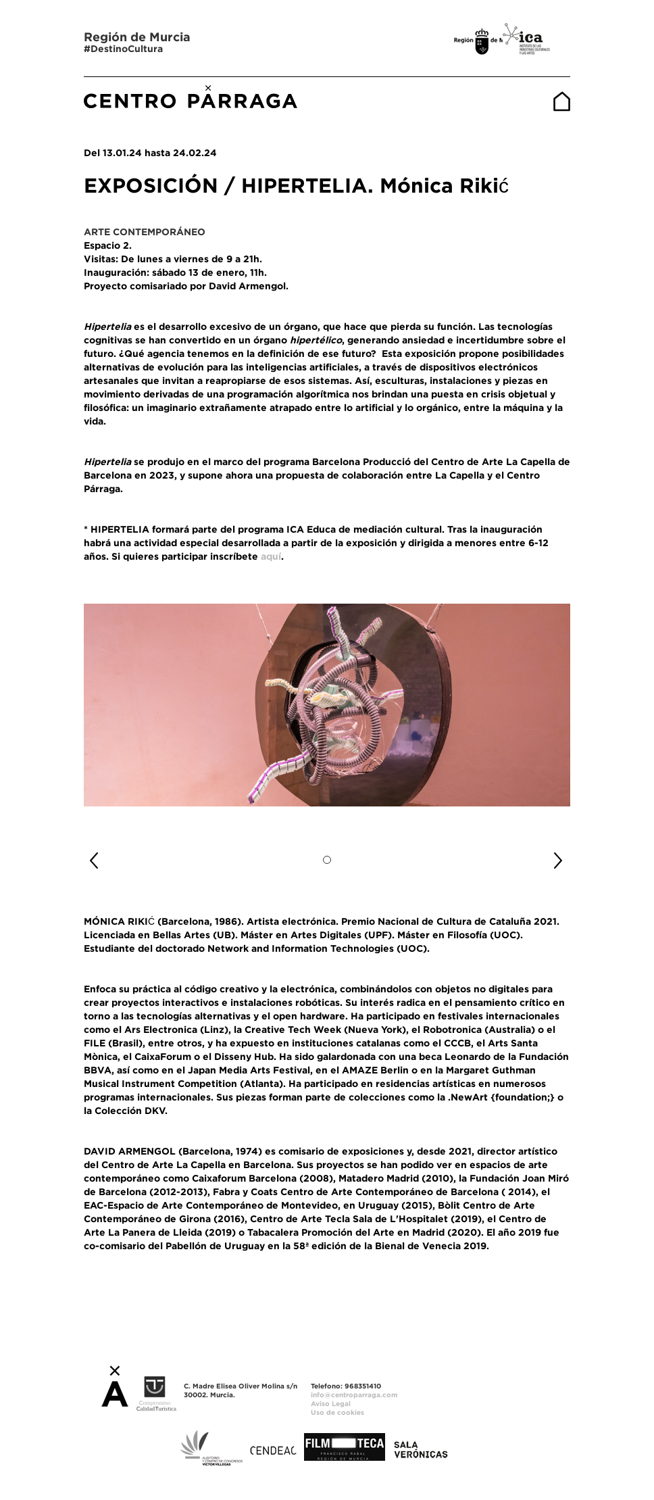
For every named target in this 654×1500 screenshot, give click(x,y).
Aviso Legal (331, 1403)
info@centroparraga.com (354, 1395)
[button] (120, 855)
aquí (271, 556)
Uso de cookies (337, 1412)
